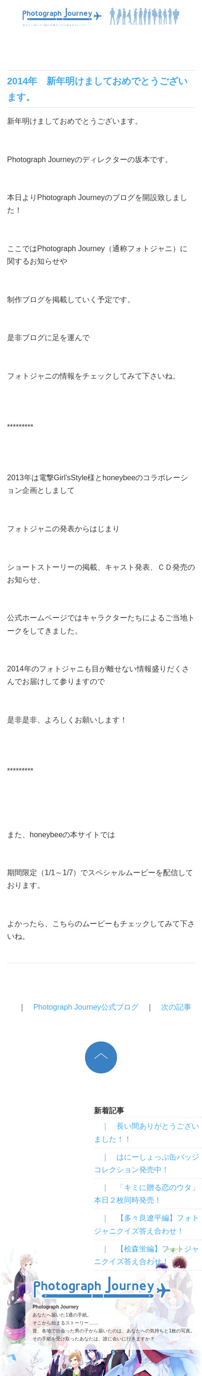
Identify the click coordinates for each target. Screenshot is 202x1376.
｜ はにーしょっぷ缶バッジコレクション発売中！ (146, 1163)
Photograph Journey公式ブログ (86, 1007)
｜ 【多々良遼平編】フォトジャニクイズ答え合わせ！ (146, 1224)
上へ (101, 1057)
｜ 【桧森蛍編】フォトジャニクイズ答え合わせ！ (146, 1255)
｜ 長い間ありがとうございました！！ (146, 1132)
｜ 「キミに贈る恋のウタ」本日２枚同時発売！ (146, 1193)
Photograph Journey (102, 1287)
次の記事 (176, 1007)
